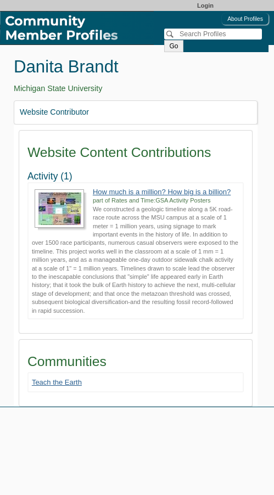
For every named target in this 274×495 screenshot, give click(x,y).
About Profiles (245, 19)
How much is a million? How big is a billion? (162, 192)
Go (173, 46)
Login (205, 5)
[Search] (213, 34)
